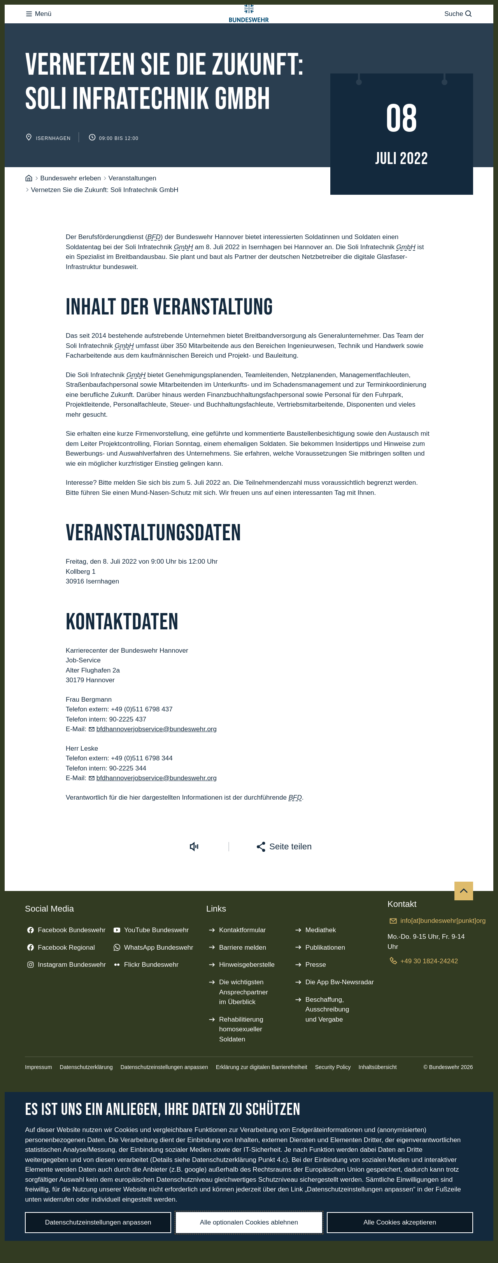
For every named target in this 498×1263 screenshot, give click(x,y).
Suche (458, 29)
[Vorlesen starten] (194, 877)
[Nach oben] (463, 922)
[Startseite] (29, 209)
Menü (38, 29)
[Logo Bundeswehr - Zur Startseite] (249, 29)
